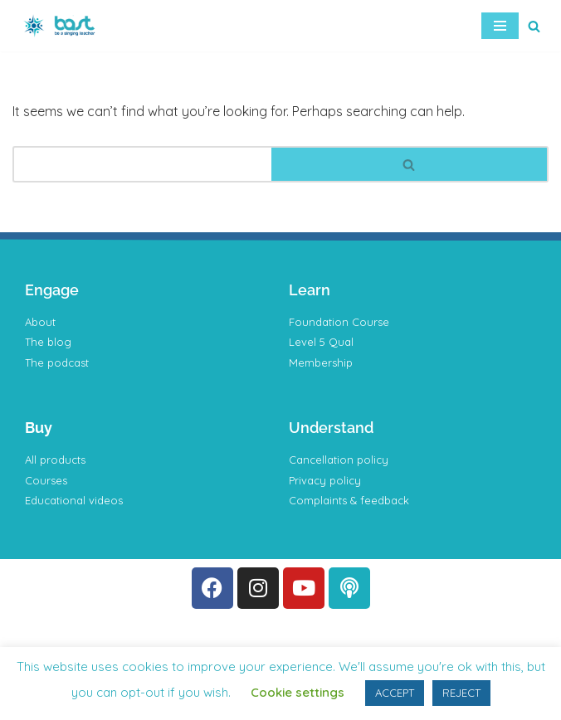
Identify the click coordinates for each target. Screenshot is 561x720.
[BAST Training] (62, 26)
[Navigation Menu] (500, 26)
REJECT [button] (461, 692)
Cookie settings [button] (297, 692)
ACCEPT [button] (394, 692)
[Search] (534, 26)
